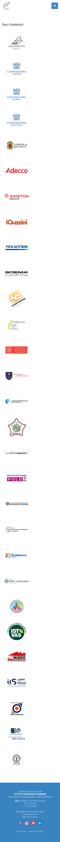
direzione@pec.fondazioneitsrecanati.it (30, 812)
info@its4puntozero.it (30, 814)
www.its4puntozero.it (30, 817)
